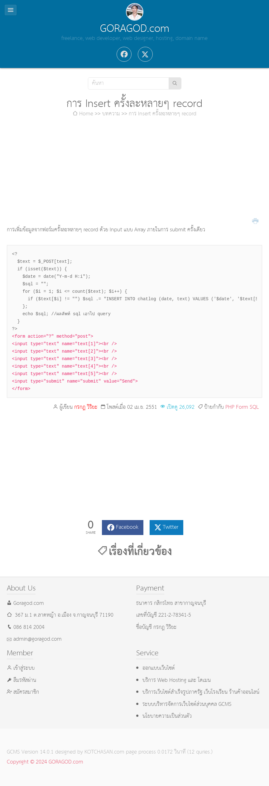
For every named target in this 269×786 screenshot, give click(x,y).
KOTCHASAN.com (104, 752)
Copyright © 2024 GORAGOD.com (45, 762)
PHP (229, 407)
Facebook (127, 527)
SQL (254, 407)
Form (242, 407)
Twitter (170, 527)
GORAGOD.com (134, 28)
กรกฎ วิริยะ (86, 407)
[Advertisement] (134, 172)
